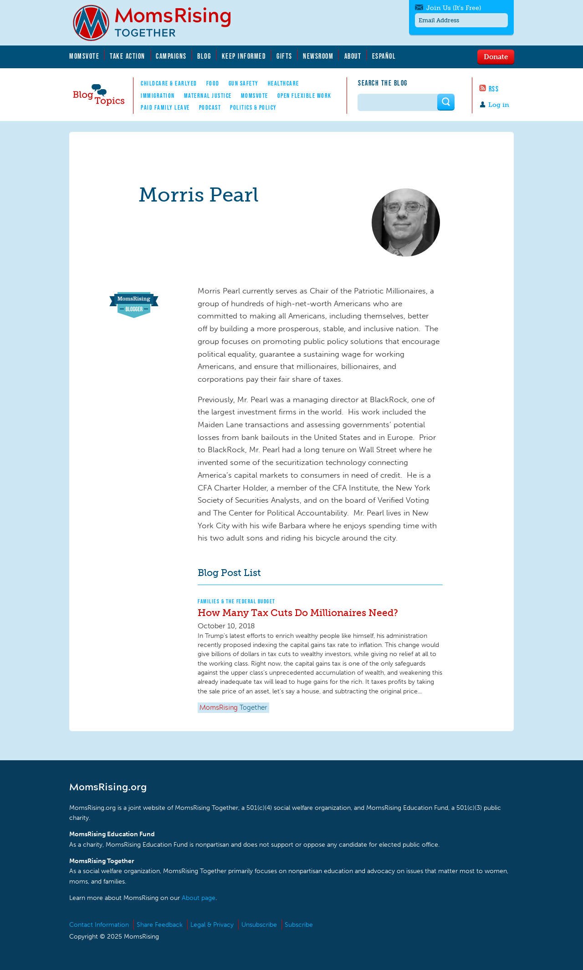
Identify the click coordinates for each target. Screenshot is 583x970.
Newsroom (318, 56)
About (353, 56)
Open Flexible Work (304, 95)
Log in (498, 105)
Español (384, 56)
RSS (494, 89)
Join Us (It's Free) (453, 8)
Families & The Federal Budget (237, 601)
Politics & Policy (253, 107)
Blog (204, 56)
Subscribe (299, 925)
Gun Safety (244, 83)
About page (198, 898)
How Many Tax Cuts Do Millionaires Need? (298, 612)
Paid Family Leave (165, 107)
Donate (496, 56)
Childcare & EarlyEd (169, 83)
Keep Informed (244, 56)
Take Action (127, 56)
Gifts (284, 56)
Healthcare (283, 83)
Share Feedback (160, 925)
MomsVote (84, 56)
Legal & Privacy (212, 925)
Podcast (210, 107)
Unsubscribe (259, 925)
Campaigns (171, 56)
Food (213, 83)
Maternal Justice (208, 95)
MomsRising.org (158, 22)
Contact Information (99, 925)
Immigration (158, 95)
